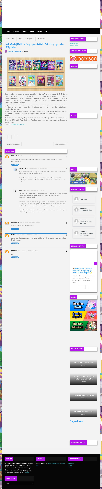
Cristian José (15, 156)
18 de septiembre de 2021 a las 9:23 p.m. (29, 222)
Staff (46, 31)
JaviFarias (14, 251)
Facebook (71, 463)
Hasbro (27, 472)
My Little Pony (42, 38)
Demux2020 (22, 168)
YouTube (70, 467)
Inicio (8, 31)
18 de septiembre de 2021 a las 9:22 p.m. (29, 156)
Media (32, 31)
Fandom (39, 31)
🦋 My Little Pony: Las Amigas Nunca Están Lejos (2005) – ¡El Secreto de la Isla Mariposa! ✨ (82, 270)
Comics (25, 31)
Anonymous (83, 198)
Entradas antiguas (60, 144)
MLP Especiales (29, 38)
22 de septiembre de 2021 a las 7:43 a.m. (28, 250)
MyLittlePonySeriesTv (54, 463)
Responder (15, 164)
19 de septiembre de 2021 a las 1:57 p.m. (27, 234)
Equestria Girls (10, 38)
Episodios (16, 31)
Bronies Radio (74, 45)
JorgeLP (13, 234)
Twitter (70, 465)
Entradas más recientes (13, 144)
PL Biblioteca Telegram (17, 124)
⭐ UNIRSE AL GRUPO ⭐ (78, 182)
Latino (20, 38)
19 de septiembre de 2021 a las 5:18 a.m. (37, 168)
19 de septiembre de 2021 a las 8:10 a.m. (35, 190)
